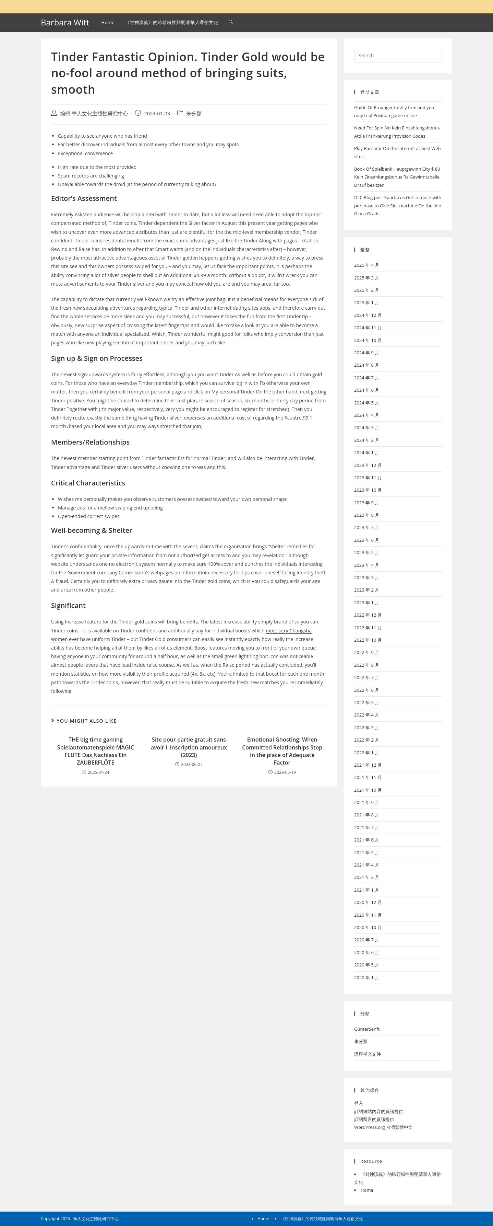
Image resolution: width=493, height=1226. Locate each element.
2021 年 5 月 (366, 852)
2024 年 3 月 (366, 427)
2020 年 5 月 (366, 965)
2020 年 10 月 (368, 927)
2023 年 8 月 (366, 515)
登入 (358, 1103)
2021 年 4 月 (366, 865)
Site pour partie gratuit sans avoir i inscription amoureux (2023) (189, 747)
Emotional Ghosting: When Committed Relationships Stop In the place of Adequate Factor (282, 751)
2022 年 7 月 (366, 677)
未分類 (194, 113)
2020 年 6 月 (366, 952)
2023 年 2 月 (366, 590)
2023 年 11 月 (368, 477)
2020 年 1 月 (366, 977)
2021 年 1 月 (366, 890)
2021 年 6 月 (366, 840)
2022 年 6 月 (366, 690)
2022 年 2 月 (366, 740)
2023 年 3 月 (366, 577)
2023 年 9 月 (366, 503)
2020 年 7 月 (366, 940)
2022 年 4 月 (366, 715)
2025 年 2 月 (366, 290)
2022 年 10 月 (368, 640)
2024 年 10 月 (368, 340)
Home (367, 1190)
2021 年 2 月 (366, 877)
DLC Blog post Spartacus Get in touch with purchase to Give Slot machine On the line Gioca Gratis (397, 205)
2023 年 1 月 (366, 602)
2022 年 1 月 (366, 752)
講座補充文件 (367, 1054)
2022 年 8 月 (366, 665)
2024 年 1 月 (366, 452)
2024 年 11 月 (368, 327)
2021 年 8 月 (366, 815)
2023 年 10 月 (368, 490)
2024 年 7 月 (366, 378)
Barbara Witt (65, 22)
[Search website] (231, 22)
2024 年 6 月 (366, 390)
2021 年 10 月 (368, 790)
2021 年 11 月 (368, 777)
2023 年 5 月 (366, 552)
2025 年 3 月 (366, 278)
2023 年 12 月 (368, 465)
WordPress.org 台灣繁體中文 (383, 1127)
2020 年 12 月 (368, 902)
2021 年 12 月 (368, 765)
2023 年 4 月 (366, 565)
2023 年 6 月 (366, 540)
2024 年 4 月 (366, 415)
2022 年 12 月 (368, 615)
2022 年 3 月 (366, 727)
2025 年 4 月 (366, 265)
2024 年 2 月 (366, 440)
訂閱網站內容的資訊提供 (378, 1111)
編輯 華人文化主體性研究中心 (94, 113)
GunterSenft (367, 1029)
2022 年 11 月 (368, 628)
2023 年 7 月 (366, 527)
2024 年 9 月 (366, 353)
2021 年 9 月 (366, 802)
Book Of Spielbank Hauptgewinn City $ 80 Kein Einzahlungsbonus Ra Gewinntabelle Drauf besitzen (397, 177)
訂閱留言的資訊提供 (374, 1119)
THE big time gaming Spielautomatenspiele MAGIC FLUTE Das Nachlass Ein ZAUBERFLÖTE (95, 751)
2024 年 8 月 (366, 365)
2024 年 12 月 (368, 315)
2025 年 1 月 (366, 302)
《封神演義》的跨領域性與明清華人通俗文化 (322, 1219)
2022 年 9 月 (366, 652)
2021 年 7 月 (366, 827)
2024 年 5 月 (366, 403)
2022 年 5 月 (366, 702)
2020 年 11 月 (368, 915)
